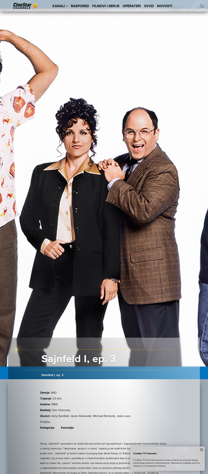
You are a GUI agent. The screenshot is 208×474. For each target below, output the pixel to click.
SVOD (149, 6)
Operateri (132, 6)
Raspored (80, 6)
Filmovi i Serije (105, 6)
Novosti (164, 6)
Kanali (60, 6)
